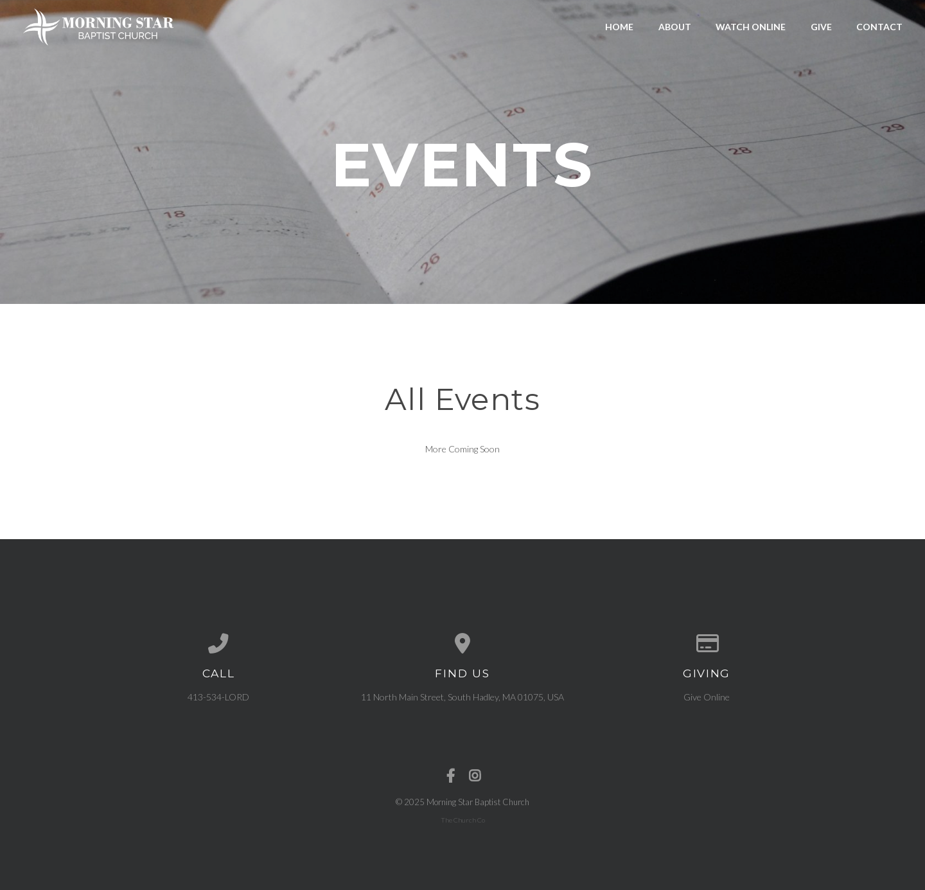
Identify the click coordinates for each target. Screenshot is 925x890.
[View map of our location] (462, 644)
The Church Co (463, 820)
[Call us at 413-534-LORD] (218, 644)
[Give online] (707, 644)
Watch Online (751, 26)
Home (619, 26)
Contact (879, 26)
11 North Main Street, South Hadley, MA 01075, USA (462, 696)
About (674, 26)
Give (821, 26)
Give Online (706, 696)
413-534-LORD (218, 696)
